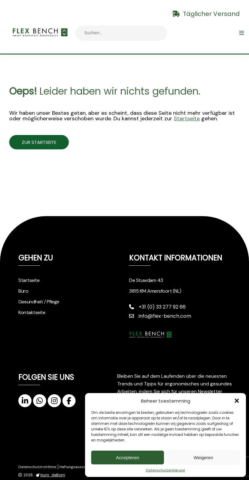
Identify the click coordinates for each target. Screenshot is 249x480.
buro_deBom (50, 475)
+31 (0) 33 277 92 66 (157, 306)
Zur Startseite (45, 142)
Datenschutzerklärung (165, 470)
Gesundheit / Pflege (38, 301)
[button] (237, 401)
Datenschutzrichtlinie (37, 466)
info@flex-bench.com (160, 316)
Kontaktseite (31, 312)
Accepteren (127, 457)
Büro (23, 291)
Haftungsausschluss (77, 466)
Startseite (187, 118)
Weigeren (203, 457)
